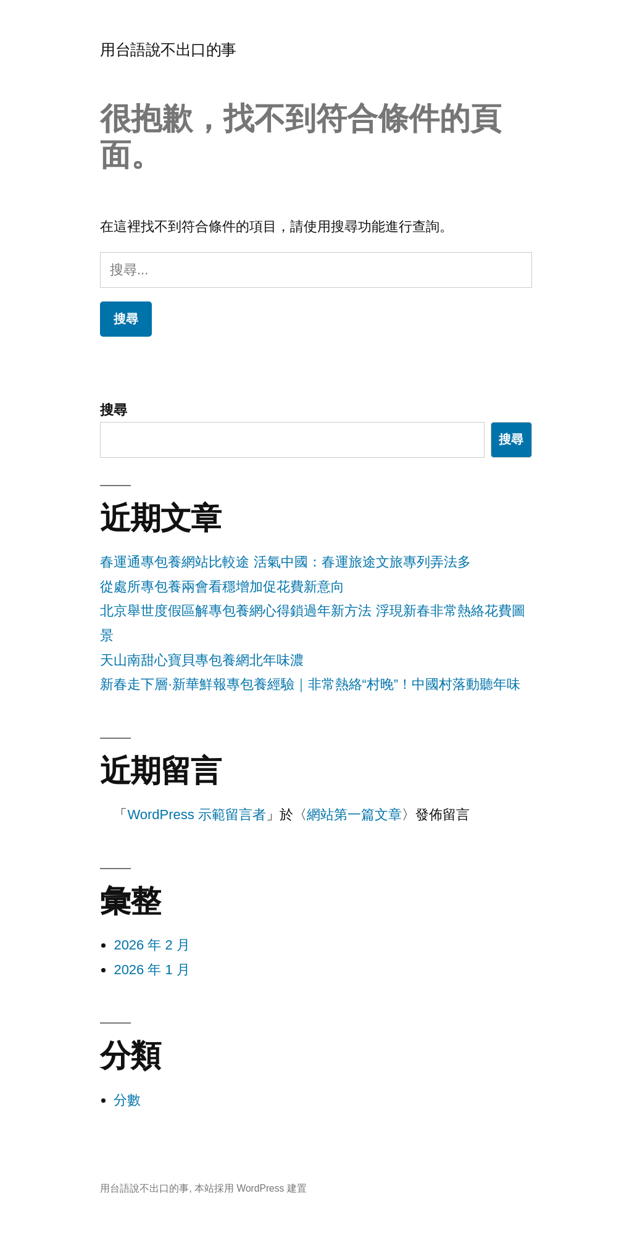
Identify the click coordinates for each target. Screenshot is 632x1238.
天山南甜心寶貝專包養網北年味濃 (202, 660)
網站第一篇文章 (354, 814)
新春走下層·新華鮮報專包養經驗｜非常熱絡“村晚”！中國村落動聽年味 (310, 684)
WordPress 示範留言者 (196, 814)
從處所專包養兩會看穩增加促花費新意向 (222, 586)
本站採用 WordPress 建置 (250, 1188)
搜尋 (113, 410)
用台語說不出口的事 (168, 49)
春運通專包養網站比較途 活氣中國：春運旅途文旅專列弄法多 (285, 562)
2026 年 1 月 (152, 969)
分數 (127, 1100)
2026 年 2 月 (152, 945)
